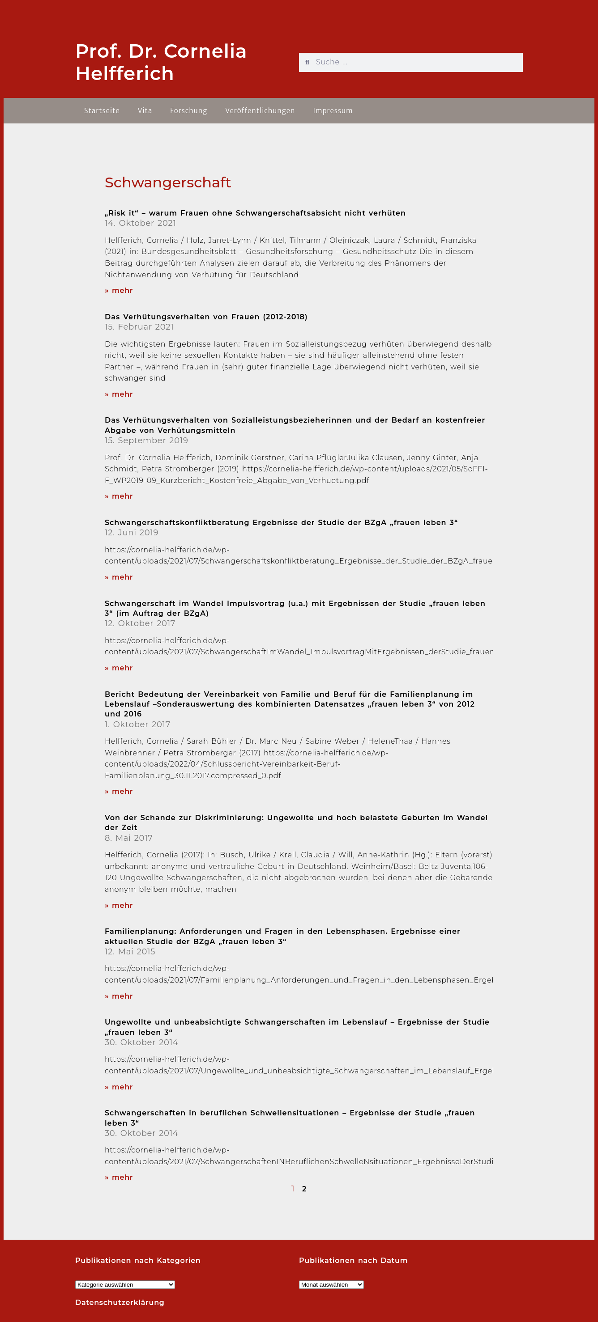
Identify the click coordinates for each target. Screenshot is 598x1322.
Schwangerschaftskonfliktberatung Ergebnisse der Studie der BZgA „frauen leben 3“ (281, 522)
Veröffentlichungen (260, 110)
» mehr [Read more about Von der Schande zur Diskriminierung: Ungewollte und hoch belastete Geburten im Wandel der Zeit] (119, 905)
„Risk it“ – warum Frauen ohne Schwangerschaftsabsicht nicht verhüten (255, 213)
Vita (145, 110)
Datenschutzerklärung (120, 1302)
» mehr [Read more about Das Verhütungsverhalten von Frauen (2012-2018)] (119, 394)
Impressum (333, 110)
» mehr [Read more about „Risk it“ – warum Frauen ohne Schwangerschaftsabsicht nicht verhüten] (119, 290)
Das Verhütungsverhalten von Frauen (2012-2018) (206, 317)
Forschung (188, 110)
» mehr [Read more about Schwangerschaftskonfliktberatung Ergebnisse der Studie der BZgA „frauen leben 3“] (119, 577)
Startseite (102, 110)
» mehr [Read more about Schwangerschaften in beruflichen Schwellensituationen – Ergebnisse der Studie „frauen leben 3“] (119, 1177)
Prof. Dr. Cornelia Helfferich (161, 62)
